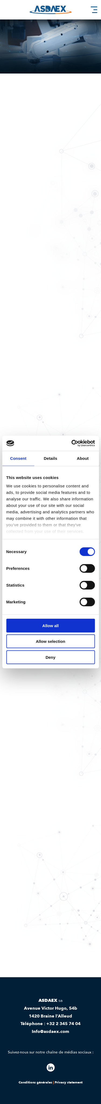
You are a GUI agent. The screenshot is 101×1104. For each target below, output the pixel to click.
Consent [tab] (18, 458)
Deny (50, 657)
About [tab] (83, 458)
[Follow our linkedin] (51, 1067)
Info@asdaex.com (50, 1032)
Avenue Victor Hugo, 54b (50, 1008)
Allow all (50, 625)
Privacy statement (68, 1082)
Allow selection (50, 641)
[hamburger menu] (94, 9)
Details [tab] (50, 458)
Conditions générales (35, 1082)
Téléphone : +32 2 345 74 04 (50, 1024)
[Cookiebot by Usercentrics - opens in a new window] (72, 443)
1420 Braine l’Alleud (50, 1016)
